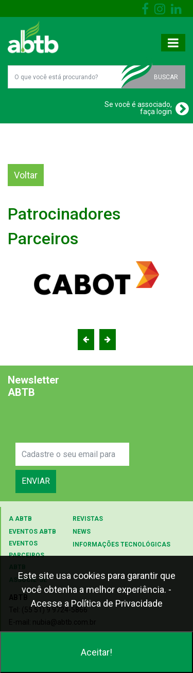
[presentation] (93, 423)
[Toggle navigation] (173, 42)
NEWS (82, 531)
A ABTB (20, 518)
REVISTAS (88, 518)
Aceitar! (96, 652)
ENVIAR (36, 481)
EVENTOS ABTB (32, 531)
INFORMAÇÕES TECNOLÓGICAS (121, 544)
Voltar (26, 175)
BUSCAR (166, 77)
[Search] (72, 454)
